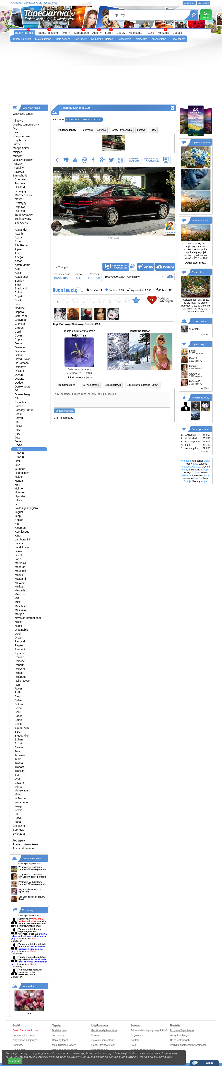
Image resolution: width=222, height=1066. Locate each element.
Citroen (19, 327)
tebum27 (79, 350)
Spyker (19, 723)
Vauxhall (20, 782)
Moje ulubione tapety (64, 1044)
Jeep (18, 516)
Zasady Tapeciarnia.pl (143, 1049)
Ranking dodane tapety (65, 1049)
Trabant (19, 767)
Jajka (207, 460)
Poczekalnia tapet (24, 848)
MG (17, 598)
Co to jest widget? (180, 1040)
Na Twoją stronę (90, 385)
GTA (17, 465)
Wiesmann (21, 802)
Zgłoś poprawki (113, 385)
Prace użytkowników (25, 844)
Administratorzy (200, 397)
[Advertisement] (111, 74)
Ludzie (17, 144)
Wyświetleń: (139, 290)
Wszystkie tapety (23, 113)
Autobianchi (22, 276)
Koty (206, 475)
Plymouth (20, 653)
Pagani (19, 645)
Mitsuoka (20, 610)
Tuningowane (23, 218)
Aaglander (21, 229)
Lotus (18, 559)
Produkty (18, 167)
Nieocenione (159, 38)
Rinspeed (20, 676)
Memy (66, 32)
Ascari (18, 261)
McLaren (20, 582)
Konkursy (163, 32)
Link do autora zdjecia (79, 377)
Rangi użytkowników (103, 1044)
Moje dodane (63, 38)
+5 (151, 299)
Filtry (153, 130)
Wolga (18, 806)
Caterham (21, 315)
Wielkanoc (197, 460)
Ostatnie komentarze (103, 1040)
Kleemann (21, 527)
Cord (18, 331)
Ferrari (19, 417)
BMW (18, 284)
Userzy (121, 32)
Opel (18, 633)
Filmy (185, 469)
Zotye (18, 818)
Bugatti (19, 296)
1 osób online (199, 320)
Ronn (18, 684)
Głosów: (94, 290)
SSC (17, 731)
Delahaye (20, 366)
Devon (19, 374)
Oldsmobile (22, 629)
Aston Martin (22, 264)
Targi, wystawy (24, 214)
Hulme (19, 488)
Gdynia (206, 466)
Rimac (19, 672)
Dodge (19, 382)
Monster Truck (23, 195)
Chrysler (20, 323)
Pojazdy (18, 163)
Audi (17, 268)
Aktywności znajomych (26, 1040)
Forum (109, 32)
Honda (19, 480)
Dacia (18, 343)
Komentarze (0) (67, 385)
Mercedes (21, 590)
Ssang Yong (22, 727)
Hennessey (22, 472)
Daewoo (20, 347)
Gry (15, 128)
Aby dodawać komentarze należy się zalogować (112, 401)
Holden (19, 476)
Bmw (205, 478)
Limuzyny (20, 191)
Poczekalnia (124, 38)
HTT (17, 484)
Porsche (20, 661)
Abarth (19, 233)
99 (111, 29)
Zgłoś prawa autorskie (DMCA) (143, 385)
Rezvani (20, 668)
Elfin (17, 398)
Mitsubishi (21, 606)
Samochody (20, 175)
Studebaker (22, 735)
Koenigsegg (22, 531)
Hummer (20, 492)
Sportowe (18, 829)
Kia (17, 523)
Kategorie (170, 232)
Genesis (20, 441)
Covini (18, 335)
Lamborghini (22, 539)
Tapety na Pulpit (24, 32)
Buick (18, 300)
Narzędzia (141, 38)
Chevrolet (21, 319)
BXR (17, 304)
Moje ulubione (43, 38)
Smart (18, 719)
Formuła (20, 183)
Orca (18, 637)
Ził (16, 814)
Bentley (19, 280)
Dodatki (177, 32)
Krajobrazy (19, 140)
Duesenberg (22, 394)
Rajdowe (20, 206)
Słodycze (189, 472)
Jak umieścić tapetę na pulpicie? (149, 1030)
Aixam (18, 241)
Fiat (17, 421)
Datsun (19, 355)
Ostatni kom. (199, 272)
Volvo (18, 794)
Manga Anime (21, 148)
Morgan (19, 614)
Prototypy (20, 203)
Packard (20, 641)
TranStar (20, 770)
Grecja (187, 481)
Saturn (19, 704)
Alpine (18, 249)
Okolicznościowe (23, 159)
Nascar (19, 199)
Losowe (141, 130)
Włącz (209, 1062)
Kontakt (135, 1040)
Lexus (18, 551)
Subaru (19, 739)
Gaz (17, 437)
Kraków (197, 478)
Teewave (20, 755)
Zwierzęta (19, 833)
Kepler (19, 519)
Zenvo (18, 810)
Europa (205, 469)
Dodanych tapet (200, 428)
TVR (17, 774)
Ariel (17, 253)
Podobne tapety (67, 130)
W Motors (21, 798)
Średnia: (114, 290)
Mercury (20, 594)
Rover (18, 688)
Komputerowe (21, 136)
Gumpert (20, 468)
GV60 (20, 453)
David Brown (22, 359)
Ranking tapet (60, 1040)
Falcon (19, 406)
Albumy (97, 32)
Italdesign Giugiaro (26, 508)
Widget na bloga (179, 1035)
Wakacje (186, 460)
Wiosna (203, 463)
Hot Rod (20, 187)
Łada (18, 821)
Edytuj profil (19, 1049)
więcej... (205, 334)
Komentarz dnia (200, 220)
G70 (19, 445)
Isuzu (18, 504)
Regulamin (137, 1035)
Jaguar (19, 512)
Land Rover (22, 547)
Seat (17, 712)
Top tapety (81, 38)
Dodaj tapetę (178, 38)
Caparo (19, 312)
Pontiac (19, 657)
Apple (204, 481)
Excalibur (20, 402)
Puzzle (150, 32)
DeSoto (19, 370)
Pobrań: (164, 290)
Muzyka (17, 155)
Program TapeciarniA (182, 1030)
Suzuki (19, 743)
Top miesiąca (199, 343)
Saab (18, 696)
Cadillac (20, 308)
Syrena (19, 747)
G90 (19, 449)
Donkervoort (22, 386)
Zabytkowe (21, 222)
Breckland (21, 288)
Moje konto (135, 32)
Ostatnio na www (31, 858)
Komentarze (81, 32)
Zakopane (194, 469)
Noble (18, 625)
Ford (17, 429)
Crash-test (21, 179)
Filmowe (18, 120)
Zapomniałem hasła (24, 1035)
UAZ (17, 778)
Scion (18, 708)
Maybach (20, 570)
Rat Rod (20, 210)
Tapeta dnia (28, 986)
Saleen (19, 700)
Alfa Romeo (22, 245)
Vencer (19, 786)
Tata (17, 751)
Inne (15, 132)
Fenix (18, 414)
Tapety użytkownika (121, 130)
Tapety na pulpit (22, 38)
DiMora (19, 378)
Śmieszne (19, 825)
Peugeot (20, 649)
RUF (17, 692)
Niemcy (196, 481)
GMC (18, 461)
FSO (17, 433)
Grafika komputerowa (26, 124)
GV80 (20, 457)
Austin (18, 272)
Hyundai (20, 496)
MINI (18, 602)
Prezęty (188, 463)
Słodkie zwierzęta (191, 466)
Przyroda (18, 171)
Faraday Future (24, 410)
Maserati (20, 566)
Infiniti (18, 500)
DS (16, 390)
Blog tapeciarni (99, 1049)
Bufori (18, 292)
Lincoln (19, 555)
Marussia (20, 563)
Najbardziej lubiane (102, 38)
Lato (195, 463)
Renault (19, 665)
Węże (204, 472)
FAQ (133, 1044)
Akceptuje (15, 1061)
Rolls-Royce (22, 680)
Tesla (18, 759)
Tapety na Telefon (49, 32)
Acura (18, 237)
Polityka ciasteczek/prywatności (188, 1044)
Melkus (19, 586)
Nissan (19, 621)
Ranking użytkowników (104, 1030)
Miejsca (17, 152)
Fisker (18, 425)
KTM (18, 535)
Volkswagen (22, 790)
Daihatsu (20, 351)
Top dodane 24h (201, 142)
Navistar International (28, 617)
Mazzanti (20, 578)
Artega (19, 257)
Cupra (18, 339)
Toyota (19, 763)
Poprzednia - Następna (94, 130)
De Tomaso (22, 363)
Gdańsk (186, 475)
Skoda (19, 716)
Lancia (19, 543)
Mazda (19, 574)
